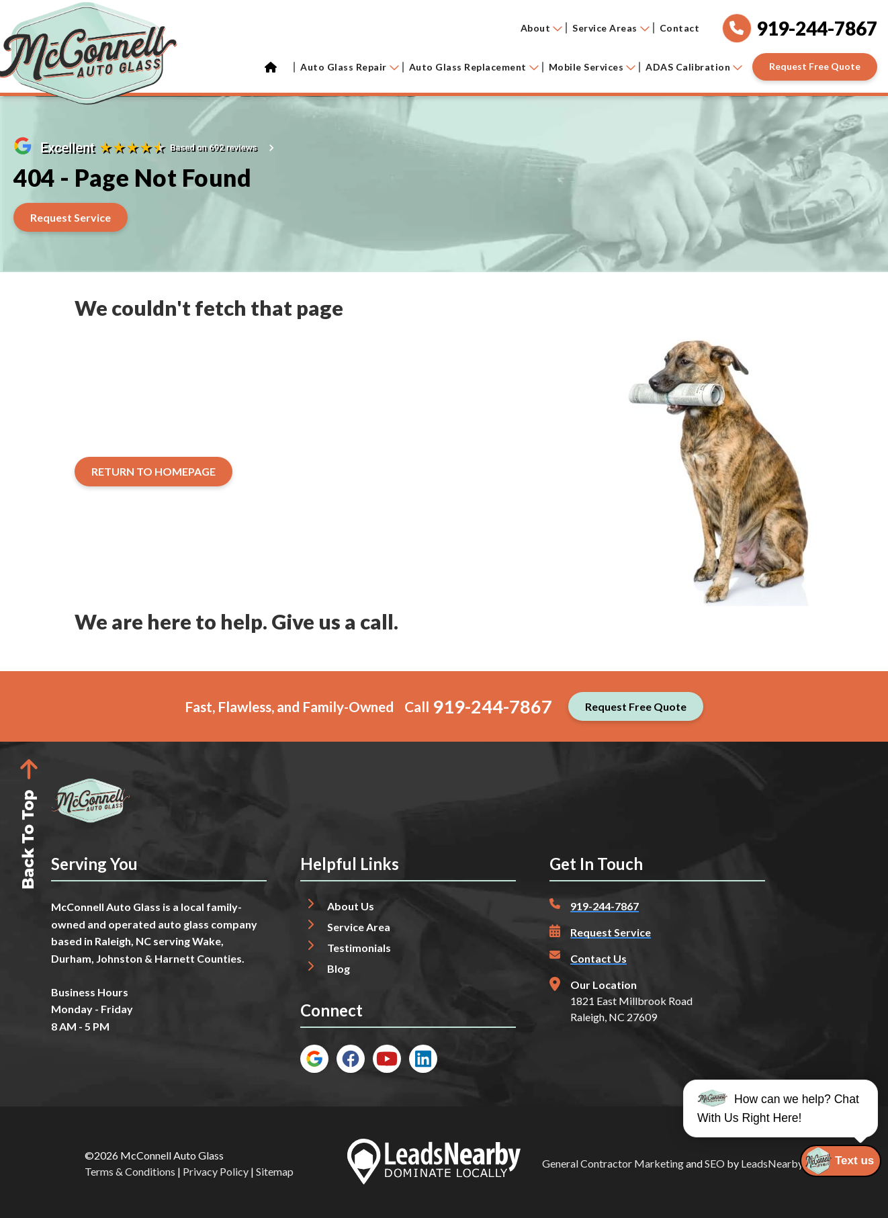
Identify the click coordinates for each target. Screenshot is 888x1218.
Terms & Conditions (130, 1171)
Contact (680, 28)
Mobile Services (592, 67)
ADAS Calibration (694, 67)
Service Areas (611, 28)
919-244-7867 (492, 706)
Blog (338, 968)
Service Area (358, 926)
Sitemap (275, 1171)
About (542, 28)
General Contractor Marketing (613, 1163)
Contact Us (598, 958)
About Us (350, 906)
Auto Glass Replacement (474, 67)
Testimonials (359, 947)
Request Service (610, 932)
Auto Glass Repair (349, 67)
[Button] (814, 67)
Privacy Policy (216, 1171)
